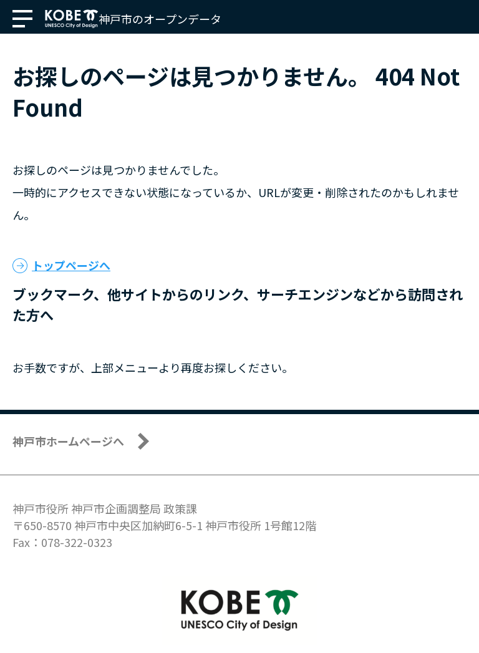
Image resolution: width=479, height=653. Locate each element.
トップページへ (71, 265)
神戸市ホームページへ (68, 441)
